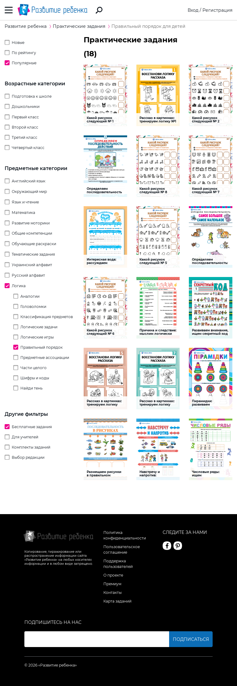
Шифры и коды (34, 378)
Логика (19, 285)
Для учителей (25, 437)
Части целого (33, 367)
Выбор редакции (28, 457)
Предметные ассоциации (44, 357)
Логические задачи (38, 327)
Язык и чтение (25, 202)
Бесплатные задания (32, 426)
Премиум (112, 584)
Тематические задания (33, 254)
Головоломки (33, 306)
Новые (18, 42)
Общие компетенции (32, 233)
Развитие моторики (31, 223)
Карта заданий (117, 601)
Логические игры (37, 337)
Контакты (112, 592)
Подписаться (191, 639)
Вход (193, 10)
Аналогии (30, 296)
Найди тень (31, 388)
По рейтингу (24, 52)
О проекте (113, 575)
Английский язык (28, 181)
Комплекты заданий (31, 447)
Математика (23, 212)
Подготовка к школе (32, 96)
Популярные (24, 63)
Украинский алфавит (32, 264)
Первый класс (25, 117)
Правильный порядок (41, 347)
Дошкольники (26, 106)
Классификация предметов (46, 316)
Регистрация (217, 10)
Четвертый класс (28, 147)
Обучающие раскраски (34, 243)
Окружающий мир (29, 191)
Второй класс (25, 127)
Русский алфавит (28, 275)
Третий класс (24, 137)
